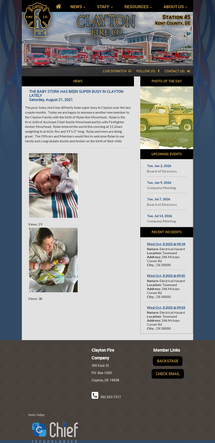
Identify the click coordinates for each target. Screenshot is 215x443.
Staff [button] (105, 7)
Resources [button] (138, 7)
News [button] (78, 7)
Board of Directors (162, 171)
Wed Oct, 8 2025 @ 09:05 (166, 275)
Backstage (167, 360)
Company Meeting (161, 188)
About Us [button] (175, 7)
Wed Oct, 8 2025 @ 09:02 (166, 307)
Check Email (168, 373)
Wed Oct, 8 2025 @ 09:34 (166, 244)
